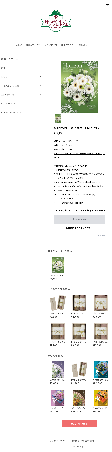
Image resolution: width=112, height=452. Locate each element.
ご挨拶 (19, 44)
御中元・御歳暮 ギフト (11, 112)
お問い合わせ (50, 44)
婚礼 (3, 68)
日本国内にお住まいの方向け (79, 228)
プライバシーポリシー (58, 441)
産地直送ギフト (8, 103)
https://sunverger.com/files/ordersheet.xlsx (77, 182)
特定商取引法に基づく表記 (83, 441)
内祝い (4, 76)
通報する (101, 235)
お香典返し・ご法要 (10, 85)
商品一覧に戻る (79, 424)
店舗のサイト (67, 44)
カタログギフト (8, 94)
